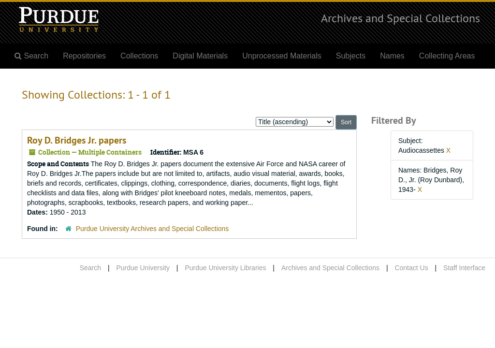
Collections (139, 56)
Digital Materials (200, 56)
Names (392, 56)
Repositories (84, 56)
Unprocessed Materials (281, 56)
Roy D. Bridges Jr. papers (76, 140)
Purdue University (143, 268)
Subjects (350, 56)
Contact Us (411, 268)
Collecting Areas (447, 56)
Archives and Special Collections (400, 18)
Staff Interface (464, 268)
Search (90, 268)
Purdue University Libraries (225, 268)
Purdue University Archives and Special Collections (152, 228)
